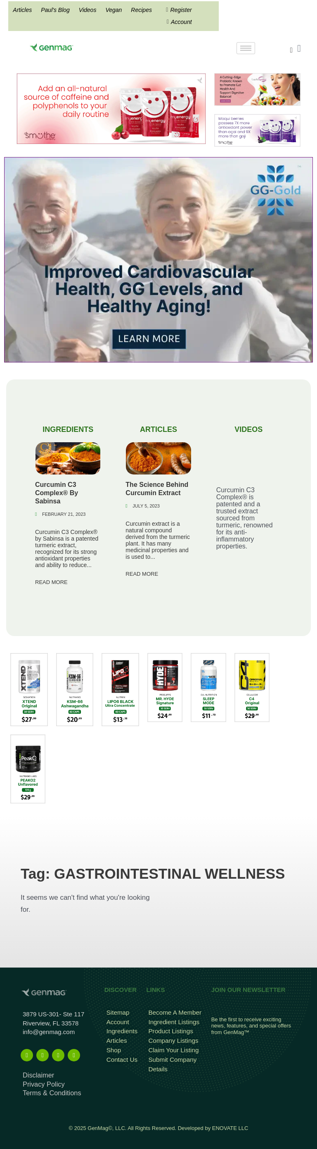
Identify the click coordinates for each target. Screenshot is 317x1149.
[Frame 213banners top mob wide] (257, 89)
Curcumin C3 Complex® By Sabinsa (56, 492)
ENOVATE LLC (230, 1125)
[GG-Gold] (158, 259)
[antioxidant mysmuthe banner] (257, 130)
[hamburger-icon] (246, 48)
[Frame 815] (111, 108)
